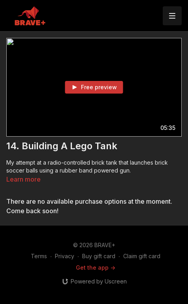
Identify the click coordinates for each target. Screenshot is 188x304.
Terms (39, 256)
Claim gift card (141, 256)
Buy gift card (98, 256)
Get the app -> (95, 267)
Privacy (64, 256)
